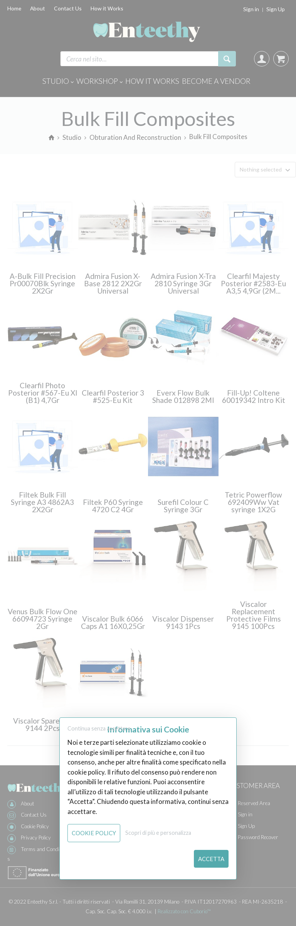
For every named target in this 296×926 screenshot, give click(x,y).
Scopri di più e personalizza (158, 832)
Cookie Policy (94, 832)
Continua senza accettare (99, 728)
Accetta (211, 858)
